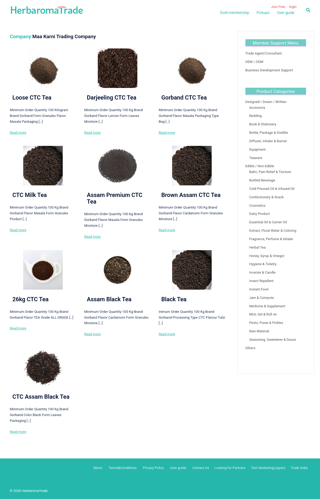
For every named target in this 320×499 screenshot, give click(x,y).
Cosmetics (257, 205)
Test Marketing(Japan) (268, 468)
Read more (18, 133)
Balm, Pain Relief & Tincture (270, 172)
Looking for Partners (229, 468)
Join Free (278, 7)
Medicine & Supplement (267, 306)
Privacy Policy (153, 468)
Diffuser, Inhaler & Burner (268, 141)
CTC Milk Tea (29, 195)
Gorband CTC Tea (184, 97)
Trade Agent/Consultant (263, 53)
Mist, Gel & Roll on (263, 314)
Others (250, 348)
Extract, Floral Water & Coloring (273, 231)
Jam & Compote (261, 298)
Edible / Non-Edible (259, 166)
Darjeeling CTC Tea (111, 97)
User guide (285, 13)
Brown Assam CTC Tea (191, 195)
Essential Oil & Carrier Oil (268, 222)
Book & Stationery (263, 124)
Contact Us (200, 468)
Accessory (257, 108)
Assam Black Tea (109, 299)
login (293, 7)
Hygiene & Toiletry (263, 264)
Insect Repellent (261, 281)
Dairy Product (259, 214)
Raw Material (259, 331)
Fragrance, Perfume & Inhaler (271, 239)
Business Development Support (269, 70)
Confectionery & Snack (266, 197)
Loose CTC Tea (31, 97)
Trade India (299, 468)
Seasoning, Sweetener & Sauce (272, 340)
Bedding (255, 116)
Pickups (262, 13)
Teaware (255, 158)
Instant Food (259, 289)
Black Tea (174, 299)
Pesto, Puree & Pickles (266, 323)
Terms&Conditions (123, 468)
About (98, 468)
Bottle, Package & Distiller (268, 133)
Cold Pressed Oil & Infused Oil (271, 189)
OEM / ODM (254, 62)
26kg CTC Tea (30, 299)
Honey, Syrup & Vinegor (267, 256)
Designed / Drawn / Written (266, 102)
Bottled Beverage (262, 180)
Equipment (257, 149)
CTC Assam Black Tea (41, 396)
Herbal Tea (257, 247)
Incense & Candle (262, 272)
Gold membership (234, 13)
